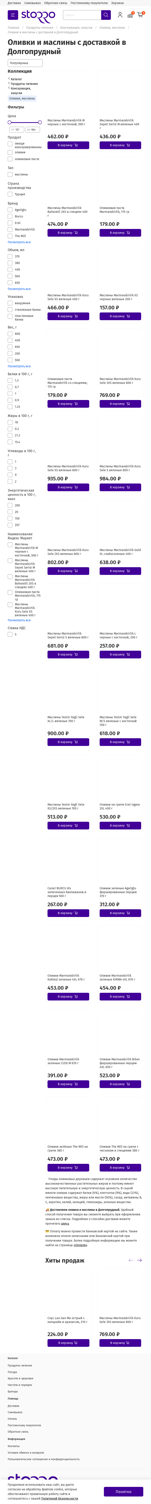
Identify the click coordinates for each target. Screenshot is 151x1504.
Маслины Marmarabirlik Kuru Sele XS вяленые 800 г (68, 468)
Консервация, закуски (76, 27)
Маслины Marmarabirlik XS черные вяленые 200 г (119, 297)
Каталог (16, 79)
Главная (13, 27)
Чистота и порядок (20, 1385)
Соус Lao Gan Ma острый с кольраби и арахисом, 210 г (67, 1320)
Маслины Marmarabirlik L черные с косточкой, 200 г (118, 635)
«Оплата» (80, 1245)
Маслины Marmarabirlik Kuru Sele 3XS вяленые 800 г (120, 381)
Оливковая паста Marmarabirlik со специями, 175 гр (67, 382)
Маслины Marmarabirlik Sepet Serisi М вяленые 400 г (119, 124)
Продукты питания (39, 27)
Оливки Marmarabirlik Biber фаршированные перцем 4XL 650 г (120, 1063)
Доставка (14, 3)
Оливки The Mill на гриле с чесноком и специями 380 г (119, 1148)
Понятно (123, 1491)
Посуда (12, 1372)
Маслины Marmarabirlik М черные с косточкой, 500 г (66, 122)
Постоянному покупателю (89, 3)
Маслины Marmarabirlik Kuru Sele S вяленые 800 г (120, 468)
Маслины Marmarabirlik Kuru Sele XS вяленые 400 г (68, 297)
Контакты (14, 1446)
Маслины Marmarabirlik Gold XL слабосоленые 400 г (120, 552)
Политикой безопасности (59, 1498)
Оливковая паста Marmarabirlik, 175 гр (114, 210)
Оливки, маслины (112, 27)
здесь (65, 1223)
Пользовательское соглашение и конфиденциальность (44, 1459)
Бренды (13, 1391)
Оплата (12, 1418)
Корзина (117, 3)
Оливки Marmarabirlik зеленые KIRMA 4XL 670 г (117, 977)
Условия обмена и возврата (26, 1452)
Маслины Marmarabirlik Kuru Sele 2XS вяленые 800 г (68, 552)
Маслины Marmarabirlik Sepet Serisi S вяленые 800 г (68, 635)
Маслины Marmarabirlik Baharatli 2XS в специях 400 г (67, 211)
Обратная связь (55, 3)
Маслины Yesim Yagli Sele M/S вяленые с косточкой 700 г (118, 721)
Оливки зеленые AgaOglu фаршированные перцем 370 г (118, 892)
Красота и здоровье (20, 1378)
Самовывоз (32, 3)
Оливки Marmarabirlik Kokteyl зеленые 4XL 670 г (66, 977)
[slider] (9, 122)
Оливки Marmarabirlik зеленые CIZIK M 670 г (63, 1061)
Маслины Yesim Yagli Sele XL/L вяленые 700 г (66, 719)
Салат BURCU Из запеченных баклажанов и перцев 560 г (67, 892)
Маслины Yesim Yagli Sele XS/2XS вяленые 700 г (66, 806)
